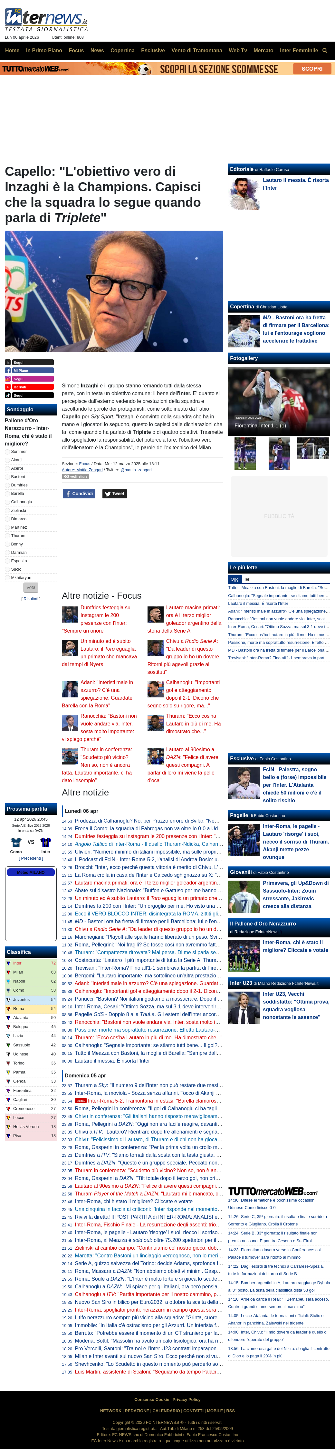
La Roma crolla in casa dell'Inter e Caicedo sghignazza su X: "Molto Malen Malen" (168, 875)
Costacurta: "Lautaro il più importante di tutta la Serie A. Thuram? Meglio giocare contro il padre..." (187, 960)
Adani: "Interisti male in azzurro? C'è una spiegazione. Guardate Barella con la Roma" (173, 983)
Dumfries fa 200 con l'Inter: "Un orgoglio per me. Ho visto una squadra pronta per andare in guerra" (188, 906)
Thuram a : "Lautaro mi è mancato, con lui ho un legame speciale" (180, 1193)
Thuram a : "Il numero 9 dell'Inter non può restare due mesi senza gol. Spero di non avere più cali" (191, 1085)
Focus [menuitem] (76, 50)
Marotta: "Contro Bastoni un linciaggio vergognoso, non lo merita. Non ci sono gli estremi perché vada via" (196, 1255)
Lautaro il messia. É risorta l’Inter (112, 1061)
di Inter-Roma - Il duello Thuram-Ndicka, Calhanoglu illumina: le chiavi (171, 844)
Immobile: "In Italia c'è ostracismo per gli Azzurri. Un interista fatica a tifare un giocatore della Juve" (187, 1325)
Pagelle (239, 815)
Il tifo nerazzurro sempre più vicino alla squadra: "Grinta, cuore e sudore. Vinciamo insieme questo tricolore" (198, 1317)
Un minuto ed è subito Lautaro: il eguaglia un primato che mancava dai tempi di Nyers (178, 898)
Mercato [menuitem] (263, 50)
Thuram (18, 535)
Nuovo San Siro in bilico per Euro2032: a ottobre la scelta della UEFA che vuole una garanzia (181, 1302)
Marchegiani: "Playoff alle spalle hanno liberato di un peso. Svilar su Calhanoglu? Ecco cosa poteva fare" (194, 937)
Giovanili (241, 872)
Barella (17, 493)
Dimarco (19, 518)
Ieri (247, 579)
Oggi (235, 579)
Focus (84, 463)
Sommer (19, 451)
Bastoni (18, 476)
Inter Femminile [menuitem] (299, 50)
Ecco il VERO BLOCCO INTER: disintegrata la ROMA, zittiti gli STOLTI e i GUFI (166, 913)
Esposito (19, 560)
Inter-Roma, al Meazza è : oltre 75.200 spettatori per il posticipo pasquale (167, 1240)
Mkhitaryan (21, 577)
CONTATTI (193, 1410)
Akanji (17, 459)
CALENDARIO (166, 1410)
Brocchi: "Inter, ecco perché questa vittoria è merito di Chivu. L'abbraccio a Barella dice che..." (182, 867)
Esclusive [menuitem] (153, 50)
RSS (230, 1410)
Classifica (19, 952)
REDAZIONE (137, 1410)
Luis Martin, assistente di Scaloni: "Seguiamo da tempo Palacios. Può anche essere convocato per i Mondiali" (200, 1371)
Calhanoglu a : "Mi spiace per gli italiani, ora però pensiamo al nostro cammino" (172, 1286)
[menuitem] (325, 50)
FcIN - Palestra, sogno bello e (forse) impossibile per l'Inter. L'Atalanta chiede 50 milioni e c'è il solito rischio (294, 785)
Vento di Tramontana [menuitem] (197, 50)
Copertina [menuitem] (122, 50)
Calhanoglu (21, 501)
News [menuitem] (97, 50)
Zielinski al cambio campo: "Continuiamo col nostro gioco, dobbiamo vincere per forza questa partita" (190, 1248)
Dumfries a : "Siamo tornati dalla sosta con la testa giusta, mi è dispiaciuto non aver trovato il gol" (189, 1155)
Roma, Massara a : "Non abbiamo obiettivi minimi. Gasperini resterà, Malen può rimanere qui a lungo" (198, 1271)
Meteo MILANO (30, 872)
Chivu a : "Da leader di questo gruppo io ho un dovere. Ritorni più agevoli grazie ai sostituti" (184, 656)
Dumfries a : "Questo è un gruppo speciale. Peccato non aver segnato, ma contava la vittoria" (188, 1162)
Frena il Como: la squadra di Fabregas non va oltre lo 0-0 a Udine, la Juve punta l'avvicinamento (185, 828)
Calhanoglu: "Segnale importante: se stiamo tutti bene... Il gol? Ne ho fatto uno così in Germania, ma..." (193, 1045)
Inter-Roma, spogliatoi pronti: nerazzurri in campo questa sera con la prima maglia (169, 1310)
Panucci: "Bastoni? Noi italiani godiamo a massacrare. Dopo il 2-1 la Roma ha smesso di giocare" (186, 999)
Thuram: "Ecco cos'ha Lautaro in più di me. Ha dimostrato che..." (193, 723)
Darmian (19, 552)
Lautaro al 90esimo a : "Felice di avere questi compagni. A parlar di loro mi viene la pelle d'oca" (183, 765)
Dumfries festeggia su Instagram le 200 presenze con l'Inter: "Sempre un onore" (166, 836)
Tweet (115, 494)
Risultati (31, 598)
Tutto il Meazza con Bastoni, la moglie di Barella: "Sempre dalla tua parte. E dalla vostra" (176, 1053)
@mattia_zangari (136, 469)
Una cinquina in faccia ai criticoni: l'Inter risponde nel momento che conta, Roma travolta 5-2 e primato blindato (201, 1209)
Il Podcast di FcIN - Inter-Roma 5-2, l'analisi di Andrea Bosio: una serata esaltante (168, 859)
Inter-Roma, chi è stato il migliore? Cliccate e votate (134, 1201)
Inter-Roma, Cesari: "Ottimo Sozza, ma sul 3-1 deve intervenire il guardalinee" (164, 1006)
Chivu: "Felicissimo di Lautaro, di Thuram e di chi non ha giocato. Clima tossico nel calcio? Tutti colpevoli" (195, 1139)
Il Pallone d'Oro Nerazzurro (263, 923)
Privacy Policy (187, 1399)
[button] (31, 588)
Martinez (19, 527)
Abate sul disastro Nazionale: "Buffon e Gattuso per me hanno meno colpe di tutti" (168, 890)
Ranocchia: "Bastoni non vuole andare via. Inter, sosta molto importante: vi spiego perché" (178, 1022)
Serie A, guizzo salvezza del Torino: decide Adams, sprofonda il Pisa (153, 1263)
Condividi (79, 494)
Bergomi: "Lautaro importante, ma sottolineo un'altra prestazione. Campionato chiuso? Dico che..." (187, 975)
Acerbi (17, 468)
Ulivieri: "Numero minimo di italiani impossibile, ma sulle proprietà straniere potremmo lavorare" (183, 851)
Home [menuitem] (12, 50)
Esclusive (242, 758)
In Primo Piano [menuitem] (44, 50)
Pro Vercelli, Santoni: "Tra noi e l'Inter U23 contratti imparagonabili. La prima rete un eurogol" (181, 1348)
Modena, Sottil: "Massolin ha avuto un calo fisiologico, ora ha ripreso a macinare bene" (174, 1341)
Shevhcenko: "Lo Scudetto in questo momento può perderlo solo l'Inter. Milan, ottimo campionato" (186, 1364)
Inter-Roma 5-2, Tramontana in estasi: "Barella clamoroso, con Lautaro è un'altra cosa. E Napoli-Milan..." (201, 1101)
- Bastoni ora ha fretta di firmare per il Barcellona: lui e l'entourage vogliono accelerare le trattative (191, 921)
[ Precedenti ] (31, 858)
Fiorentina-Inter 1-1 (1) (260, 425)
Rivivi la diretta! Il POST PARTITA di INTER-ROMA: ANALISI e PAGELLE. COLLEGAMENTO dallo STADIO (198, 1217)
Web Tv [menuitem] (238, 50)
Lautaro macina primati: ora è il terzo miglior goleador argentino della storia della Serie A (175, 882)
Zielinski (18, 510)
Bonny (17, 544)
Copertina (242, 306)
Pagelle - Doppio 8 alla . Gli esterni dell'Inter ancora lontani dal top (163, 1014)
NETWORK (110, 1410)
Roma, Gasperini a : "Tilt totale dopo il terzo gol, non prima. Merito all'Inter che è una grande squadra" (198, 1178)
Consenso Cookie (151, 1399)
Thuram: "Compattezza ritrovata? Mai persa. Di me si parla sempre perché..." (163, 952)
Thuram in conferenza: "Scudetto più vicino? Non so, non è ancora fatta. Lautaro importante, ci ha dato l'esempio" (97, 765)
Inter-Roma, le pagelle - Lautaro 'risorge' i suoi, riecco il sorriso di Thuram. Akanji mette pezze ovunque (192, 1232)
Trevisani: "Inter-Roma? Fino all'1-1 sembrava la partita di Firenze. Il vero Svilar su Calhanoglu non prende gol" (201, 968)
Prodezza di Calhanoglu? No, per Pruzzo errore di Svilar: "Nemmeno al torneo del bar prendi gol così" (191, 821)
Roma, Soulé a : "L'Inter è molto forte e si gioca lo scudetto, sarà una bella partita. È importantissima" (197, 1279)
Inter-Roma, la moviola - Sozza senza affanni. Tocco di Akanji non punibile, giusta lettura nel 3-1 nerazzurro (197, 1093)
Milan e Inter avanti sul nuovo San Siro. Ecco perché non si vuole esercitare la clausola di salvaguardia (192, 1356)
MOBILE (215, 1410)
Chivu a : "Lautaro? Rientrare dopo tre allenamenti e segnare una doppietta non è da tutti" (181, 1131)
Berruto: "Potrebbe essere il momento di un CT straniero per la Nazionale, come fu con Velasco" (184, 1333)
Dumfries (19, 485)
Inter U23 (241, 983)
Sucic (16, 569)
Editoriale (242, 169)
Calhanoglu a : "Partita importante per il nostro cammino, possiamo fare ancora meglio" (178, 1294)
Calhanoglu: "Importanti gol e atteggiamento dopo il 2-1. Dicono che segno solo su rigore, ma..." (184, 991)
